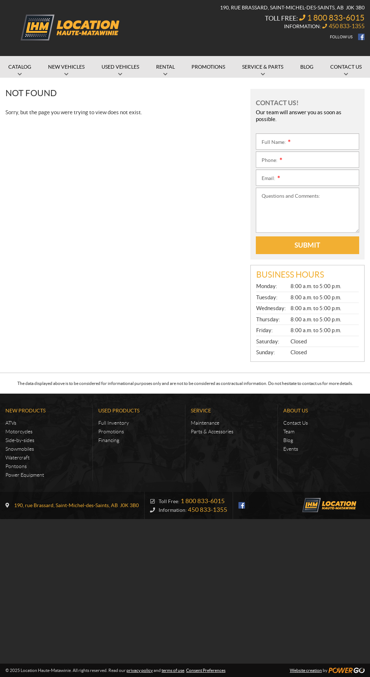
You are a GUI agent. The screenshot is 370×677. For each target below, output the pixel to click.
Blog (288, 440)
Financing (108, 440)
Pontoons (16, 466)
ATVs (10, 423)
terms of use (173, 670)
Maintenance (205, 423)
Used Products (118, 411)
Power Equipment (24, 475)
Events (290, 449)
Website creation (306, 670)
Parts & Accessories (212, 431)
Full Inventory (113, 423)
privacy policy (139, 670)
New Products (25, 411)
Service (201, 411)
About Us (295, 411)
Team (288, 431)
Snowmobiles (19, 449)
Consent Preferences (205, 670)
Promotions (111, 431)
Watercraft (17, 457)
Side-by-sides (19, 440)
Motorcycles (19, 431)
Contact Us (295, 423)
